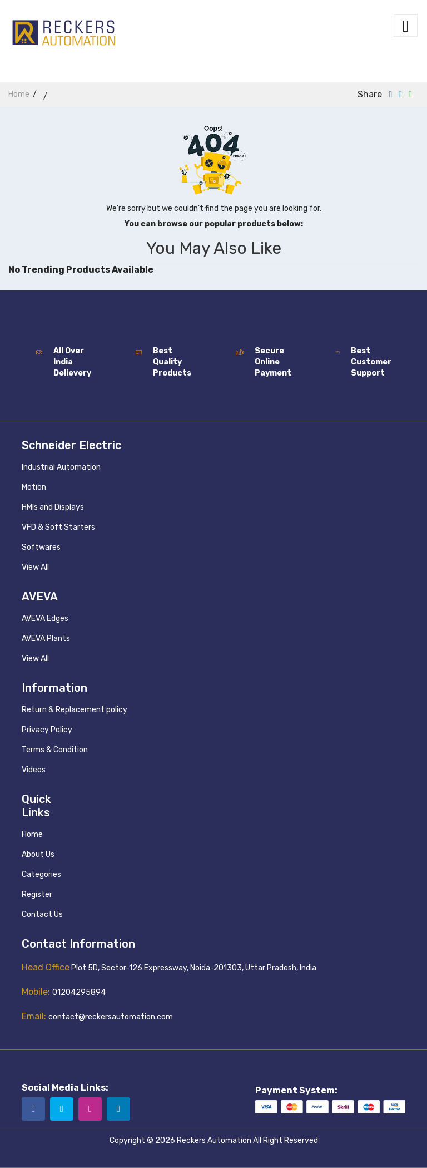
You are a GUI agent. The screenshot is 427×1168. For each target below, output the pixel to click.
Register (37, 894)
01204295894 (79, 992)
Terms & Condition (55, 750)
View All (35, 567)
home (18, 94)
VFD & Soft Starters (58, 527)
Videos (34, 770)
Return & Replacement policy (74, 709)
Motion (34, 487)
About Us (38, 854)
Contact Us (42, 914)
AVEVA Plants (46, 638)
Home (32, 834)
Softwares (41, 547)
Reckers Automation (214, 1140)
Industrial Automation (61, 467)
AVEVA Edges (45, 618)
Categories (41, 874)
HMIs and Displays (53, 507)
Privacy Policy (47, 730)
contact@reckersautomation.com (110, 1017)
